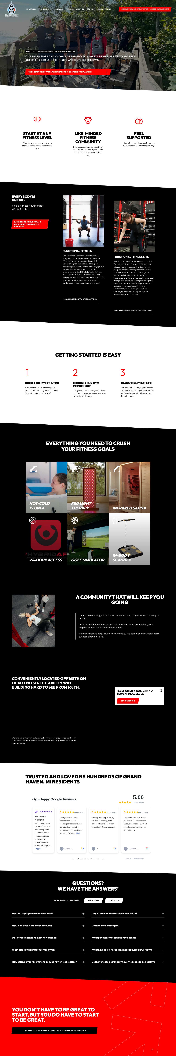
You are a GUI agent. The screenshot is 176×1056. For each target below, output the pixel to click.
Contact (91, 9)
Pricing (69, 9)
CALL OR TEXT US (104, 9)
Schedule (58, 9)
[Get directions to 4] (128, 701)
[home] (12, 9)
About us (80, 9)
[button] (31, 9)
